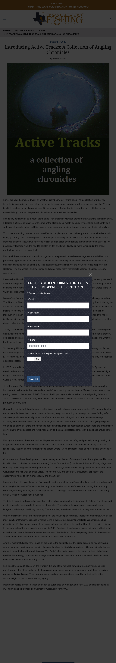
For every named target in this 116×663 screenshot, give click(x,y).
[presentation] (48, 368)
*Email (30, 299)
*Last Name (33, 326)
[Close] (90, 274)
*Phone (31, 339)
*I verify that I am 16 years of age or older (48, 353)
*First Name (33, 312)
